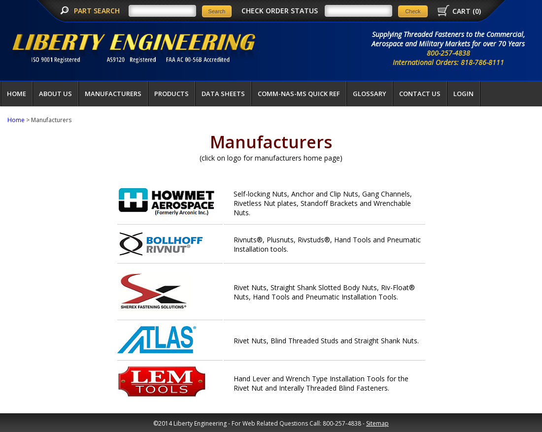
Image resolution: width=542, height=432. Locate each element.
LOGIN (463, 93)
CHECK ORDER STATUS (279, 10)
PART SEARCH (98, 10)
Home (16, 93)
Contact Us (419, 93)
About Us (55, 93)
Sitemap (377, 423)
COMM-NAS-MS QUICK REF (299, 93)
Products (171, 93)
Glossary (369, 93)
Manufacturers (113, 93)
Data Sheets (223, 93)
